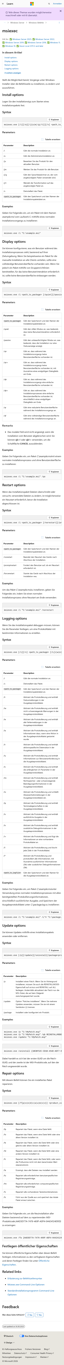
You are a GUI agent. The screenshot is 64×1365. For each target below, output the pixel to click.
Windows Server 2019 (14, 42)
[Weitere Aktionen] (59, 22)
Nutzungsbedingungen (12, 1357)
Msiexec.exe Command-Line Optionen (26, 1284)
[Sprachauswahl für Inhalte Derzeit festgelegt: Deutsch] (8, 1336)
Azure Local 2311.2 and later (31, 46)
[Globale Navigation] (3, 3)
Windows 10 (10, 46)
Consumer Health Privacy (41, 1353)
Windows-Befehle (36, 22)
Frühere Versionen (33, 1349)
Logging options (11, 68)
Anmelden (57, 3)
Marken (43, 1357)
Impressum (30, 1357)
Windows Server (17, 22)
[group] (32, 125)
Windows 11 (55, 42)
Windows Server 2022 (44, 39)
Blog (46, 1349)
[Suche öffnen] (49, 3)
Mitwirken (6, 1353)
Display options (11, 61)
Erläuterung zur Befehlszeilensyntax (25, 1278)
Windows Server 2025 (21, 39)
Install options (10, 57)
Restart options (11, 65)
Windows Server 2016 (37, 42)
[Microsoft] (32, 4)
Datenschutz (19, 1353)
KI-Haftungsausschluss (12, 1349)
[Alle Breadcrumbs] (4, 22)
